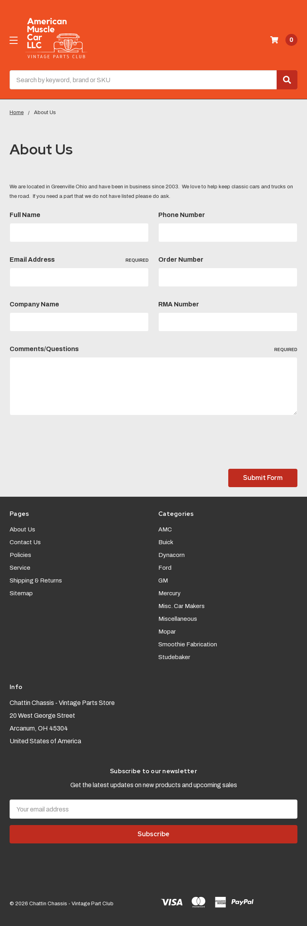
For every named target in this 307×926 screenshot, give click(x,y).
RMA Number (178, 304)
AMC (165, 529)
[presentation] (70, 443)
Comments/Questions (153, 349)
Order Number (180, 259)
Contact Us (25, 542)
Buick (165, 542)
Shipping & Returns (36, 580)
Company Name (34, 304)
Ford (164, 568)
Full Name (25, 214)
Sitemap (21, 593)
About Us (22, 529)
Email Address (79, 259)
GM (163, 580)
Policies (20, 555)
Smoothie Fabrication (187, 644)
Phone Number (181, 214)
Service (20, 568)
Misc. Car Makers (181, 606)
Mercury (169, 593)
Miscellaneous (177, 619)
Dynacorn (171, 555)
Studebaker (174, 657)
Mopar (167, 631)
